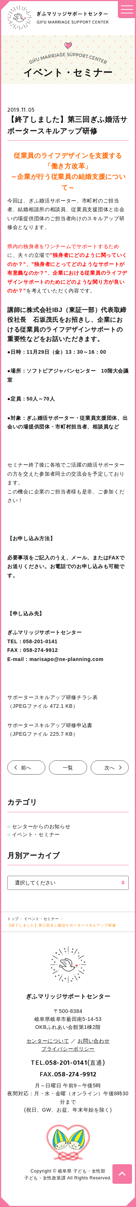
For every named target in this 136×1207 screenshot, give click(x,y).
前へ (26, 767)
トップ (13, 919)
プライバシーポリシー (68, 1049)
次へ (109, 767)
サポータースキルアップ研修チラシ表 (52, 697)
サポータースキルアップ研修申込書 (49, 725)
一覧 (68, 767)
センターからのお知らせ (41, 826)
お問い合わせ (94, 1041)
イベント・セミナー (36, 834)
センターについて (47, 1041)
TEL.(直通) (68, 1062)
